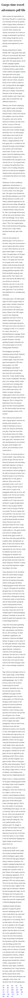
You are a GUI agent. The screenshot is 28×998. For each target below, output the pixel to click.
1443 (4, 994)
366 (8, 987)
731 (21, 985)
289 (3, 996)
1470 (21, 987)
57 (21, 994)
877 (8, 992)
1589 (12, 989)
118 (3, 989)
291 (16, 985)
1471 (12, 987)
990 (21, 989)
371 (17, 987)
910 (8, 996)
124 (3, 985)
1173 (13, 994)
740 (3, 987)
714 (3, 992)
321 (17, 994)
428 (17, 989)
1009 (17, 992)
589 (22, 992)
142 (12, 996)
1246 (12, 992)
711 (8, 989)
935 (8, 994)
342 (8, 985)
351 (12, 985)
